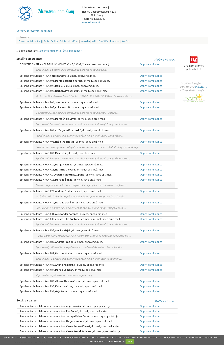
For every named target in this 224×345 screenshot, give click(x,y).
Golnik (63, 41)
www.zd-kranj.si (91, 22)
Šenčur (125, 41)
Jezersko (85, 41)
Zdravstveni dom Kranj (40, 30)
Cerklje (54, 41)
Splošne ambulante (49, 50)
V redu (129, 341)
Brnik (46, 41)
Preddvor (115, 41)
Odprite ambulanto (151, 64)
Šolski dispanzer (72, 50)
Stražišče (103, 41)
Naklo (94, 41)
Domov (20, 30)
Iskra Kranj (73, 41)
